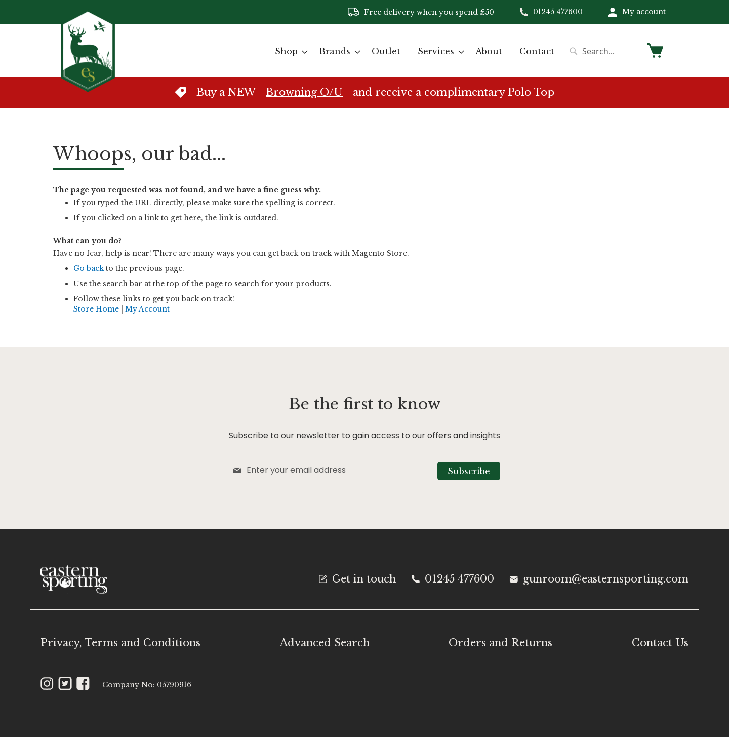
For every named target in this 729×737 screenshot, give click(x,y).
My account (644, 11)
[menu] (414, 51)
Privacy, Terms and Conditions (120, 643)
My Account (147, 309)
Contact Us (660, 643)
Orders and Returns (500, 643)
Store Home (96, 309)
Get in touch (357, 579)
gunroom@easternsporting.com (598, 579)
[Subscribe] (468, 471)
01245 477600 (558, 11)
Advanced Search (325, 643)
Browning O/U (304, 92)
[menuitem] (288, 51)
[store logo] (88, 49)
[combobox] (602, 51)
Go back (88, 268)
